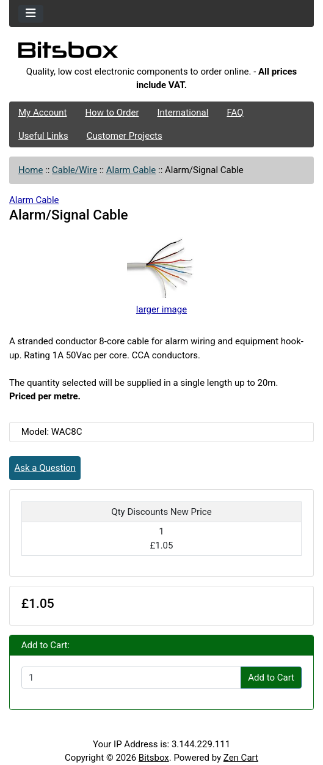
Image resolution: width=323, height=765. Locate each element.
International (182, 112)
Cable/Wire (74, 170)
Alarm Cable (131, 170)
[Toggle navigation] (30, 14)
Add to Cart (271, 677)
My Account (42, 112)
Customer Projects (124, 135)
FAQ (235, 112)
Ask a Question (45, 467)
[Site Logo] (161, 53)
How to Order (112, 112)
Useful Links (43, 135)
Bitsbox (154, 757)
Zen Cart (240, 757)
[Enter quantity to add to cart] (131, 678)
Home (30, 170)
